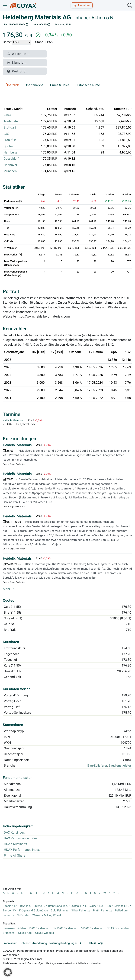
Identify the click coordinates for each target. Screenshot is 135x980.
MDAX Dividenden (92, 928)
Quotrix (9, 146)
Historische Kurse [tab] (87, 85)
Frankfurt (10, 140)
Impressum (10, 943)
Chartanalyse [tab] (34, 85)
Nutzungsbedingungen (63, 943)
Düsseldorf (11, 158)
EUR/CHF (76, 906)
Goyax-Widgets (44, 932)
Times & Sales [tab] (59, 85)
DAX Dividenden (39, 928)
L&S (6, 134)
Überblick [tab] (12, 85)
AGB (82, 943)
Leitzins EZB (121, 906)
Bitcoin (7, 906)
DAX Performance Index (20, 838)
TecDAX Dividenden (65, 928)
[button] (7, 972)
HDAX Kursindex (15, 844)
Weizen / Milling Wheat (46, 915)
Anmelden (82, 5)
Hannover (10, 165)
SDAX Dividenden (118, 928)
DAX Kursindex (14, 832)
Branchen (9, 932)
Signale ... (17, 62)
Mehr (8, 589)
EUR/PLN (105, 906)
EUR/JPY (91, 906)
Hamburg (10, 152)
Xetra (7, 115)
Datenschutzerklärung (33, 943)
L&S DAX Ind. (22, 906)
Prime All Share (14, 855)
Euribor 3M (9, 910)
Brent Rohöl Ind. (58, 906)
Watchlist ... (19, 54)
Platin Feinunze (102, 910)
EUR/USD (39, 906)
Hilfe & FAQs (95, 943)
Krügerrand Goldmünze (33, 910)
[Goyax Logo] (23, 5)
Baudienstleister (119, 765)
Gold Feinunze (59, 910)
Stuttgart (10, 127)
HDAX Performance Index (22, 849)
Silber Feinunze (80, 910)
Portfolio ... (18, 71)
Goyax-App (25, 932)
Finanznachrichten (14, 928)
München (10, 171)
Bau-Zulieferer (97, 765)
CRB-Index (23, 915)
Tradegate (11, 121)
